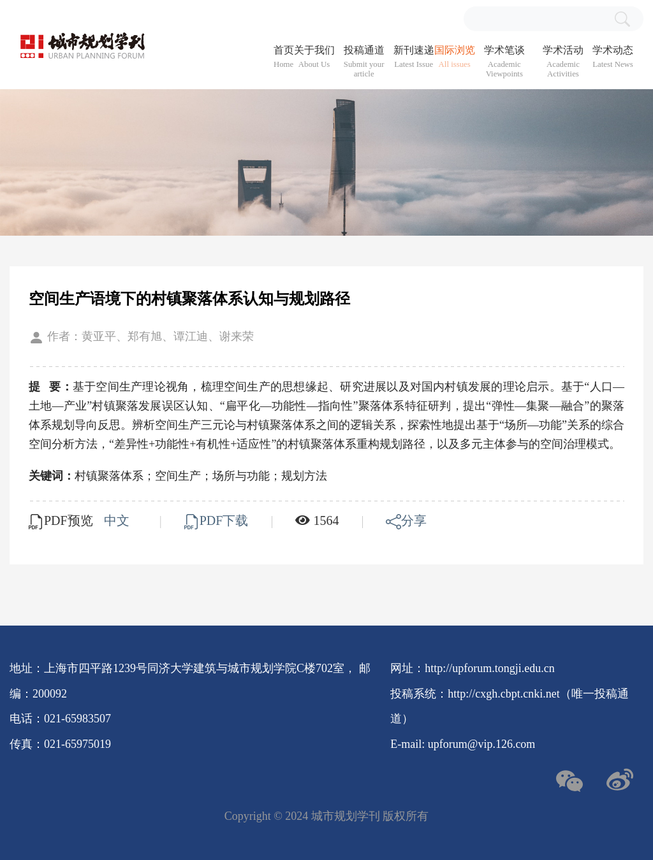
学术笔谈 (504, 62)
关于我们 (314, 57)
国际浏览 (454, 57)
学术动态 (612, 57)
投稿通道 (364, 62)
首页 (284, 57)
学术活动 (563, 62)
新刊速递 (413, 57)
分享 (406, 520)
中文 (118, 520)
